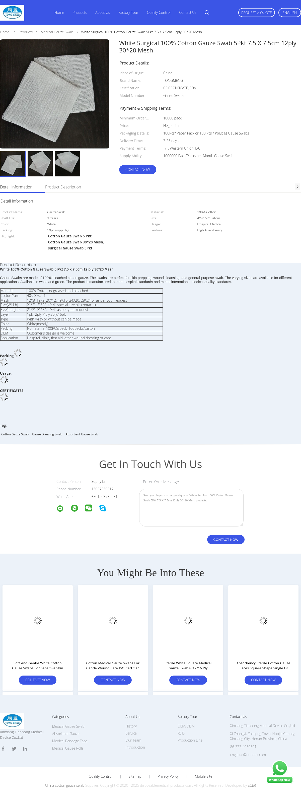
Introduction (135, 747)
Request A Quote (256, 12)
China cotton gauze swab (65, 785)
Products (80, 12)
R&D (181, 733)
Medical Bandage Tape (70, 741)
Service (131, 733)
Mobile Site (203, 776)
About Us (102, 12)
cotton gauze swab (15, 434)
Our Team (133, 740)
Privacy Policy (168, 776)
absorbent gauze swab (81, 434)
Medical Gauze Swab (68, 726)
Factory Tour (128, 12)
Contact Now (137, 169)
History (131, 726)
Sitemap (135, 776)
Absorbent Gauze (66, 733)
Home (59, 12)
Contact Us (187, 12)
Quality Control (159, 12)
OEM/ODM (186, 726)
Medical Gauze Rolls (68, 748)
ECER (252, 785)
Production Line (190, 740)
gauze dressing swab (47, 434)
